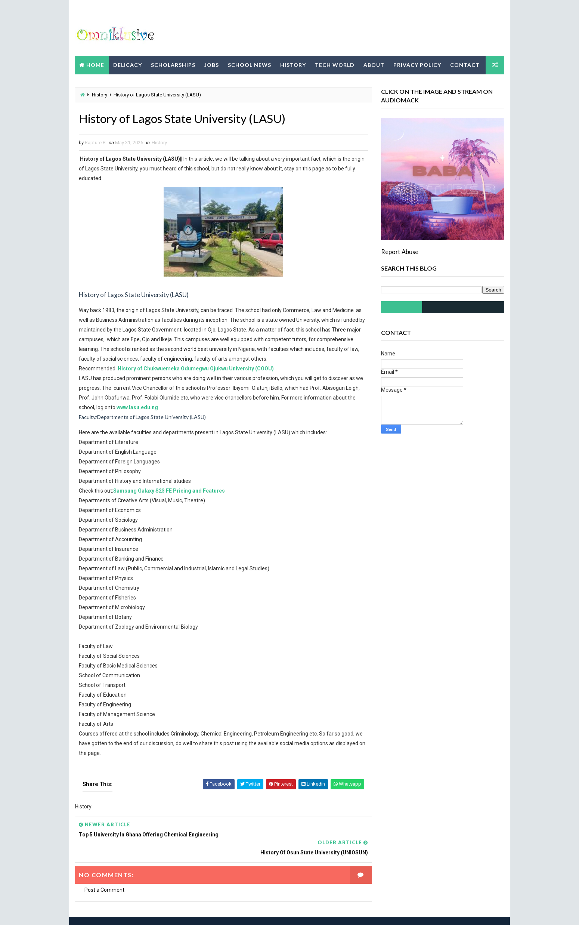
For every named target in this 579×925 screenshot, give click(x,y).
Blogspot (206, 912)
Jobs (211, 64)
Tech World (334, 64)
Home (95, 64)
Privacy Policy (417, 64)
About (373, 64)
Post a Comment (104, 872)
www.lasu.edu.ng (146, 408)
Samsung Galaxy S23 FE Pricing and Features (169, 491)
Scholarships (173, 64)
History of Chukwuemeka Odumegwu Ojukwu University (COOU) (196, 369)
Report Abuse (399, 251)
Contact (465, 64)
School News (249, 64)
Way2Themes (140, 912)
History (293, 64)
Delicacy (127, 64)
